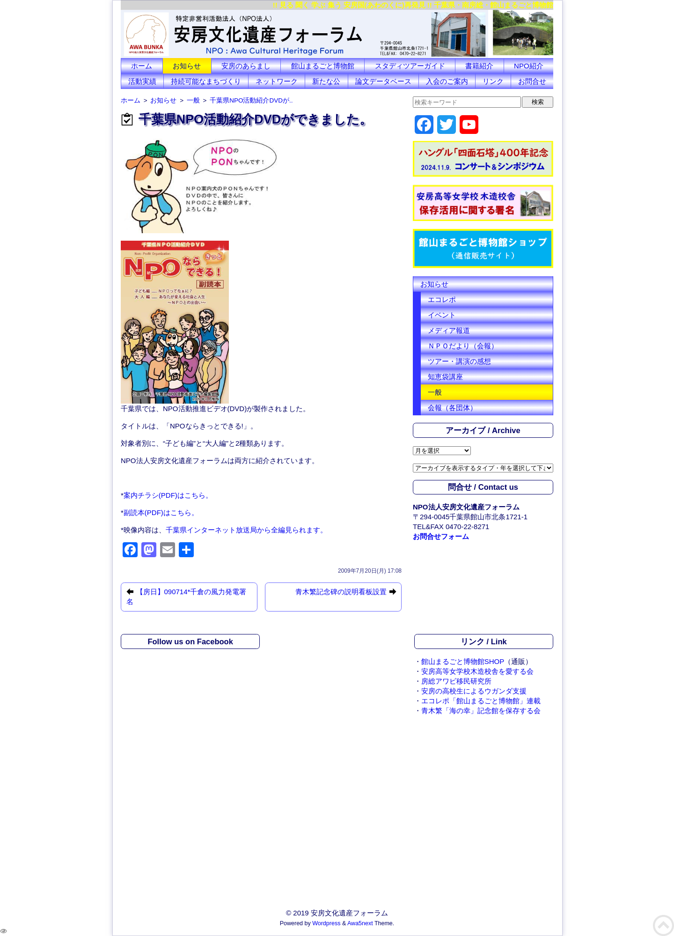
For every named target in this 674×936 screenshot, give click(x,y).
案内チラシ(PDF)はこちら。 (168, 495)
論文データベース (383, 81)
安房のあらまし (246, 66)
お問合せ (532, 81)
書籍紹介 (479, 66)
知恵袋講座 (445, 377)
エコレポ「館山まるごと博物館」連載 (481, 701)
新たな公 (326, 81)
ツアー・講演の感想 (459, 361)
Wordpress (326, 923)
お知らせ (187, 66)
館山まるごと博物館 (322, 66)
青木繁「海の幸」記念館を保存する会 (481, 711)
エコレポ (442, 299)
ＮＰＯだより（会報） (463, 346)
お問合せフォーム (441, 536)
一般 (435, 392)
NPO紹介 (528, 66)
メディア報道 (449, 330)
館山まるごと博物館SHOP (463, 661)
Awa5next (360, 923)
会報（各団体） (452, 408)
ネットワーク (277, 81)
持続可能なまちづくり (206, 81)
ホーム (141, 66)
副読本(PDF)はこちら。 (161, 512)
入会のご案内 (447, 81)
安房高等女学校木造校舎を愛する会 (477, 671)
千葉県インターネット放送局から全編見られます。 (246, 530)
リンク (493, 81)
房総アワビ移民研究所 (456, 681)
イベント (442, 315)
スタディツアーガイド (410, 66)
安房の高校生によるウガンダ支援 (474, 691)
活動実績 (142, 81)
